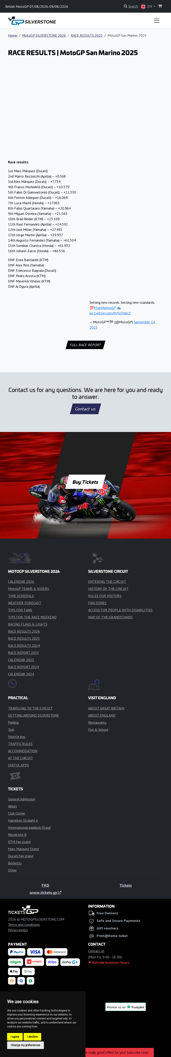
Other (12, 870)
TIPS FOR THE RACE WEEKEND (32, 617)
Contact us (85, 409)
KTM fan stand (19, 841)
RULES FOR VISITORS (104, 595)
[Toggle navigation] (157, 20)
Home (12, 35)
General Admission (21, 799)
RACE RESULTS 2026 (24, 631)
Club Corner (16, 813)
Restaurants (97, 722)
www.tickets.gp (45, 892)
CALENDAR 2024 (21, 674)
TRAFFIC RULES (20, 743)
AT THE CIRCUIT (20, 758)
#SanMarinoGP (105, 308)
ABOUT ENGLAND (102, 715)
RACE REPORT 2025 (23, 652)
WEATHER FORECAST (24, 603)
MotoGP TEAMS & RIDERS (28, 588)
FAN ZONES (97, 603)
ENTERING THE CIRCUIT (107, 581)
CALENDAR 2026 (21, 581)
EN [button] (147, 6)
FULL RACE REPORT (85, 345)
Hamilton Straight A (23, 820)
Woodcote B (17, 834)
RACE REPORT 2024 (23, 667)
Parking (13, 722)
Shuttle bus (16, 736)
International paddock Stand (29, 827)
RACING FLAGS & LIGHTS (27, 624)
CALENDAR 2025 (21, 659)
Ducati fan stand (20, 856)
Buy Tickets (85, 481)
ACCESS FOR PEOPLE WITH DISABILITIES (120, 610)
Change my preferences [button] (25, 1045)
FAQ (45, 885)
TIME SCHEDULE (21, 595)
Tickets (126, 885)
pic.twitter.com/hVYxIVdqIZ (110, 313)
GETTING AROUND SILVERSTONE (33, 715)
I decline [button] (32, 1036)
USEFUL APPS (18, 765)
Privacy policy (18, 930)
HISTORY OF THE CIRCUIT (108, 588)
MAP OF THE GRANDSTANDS (110, 617)
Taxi (11, 729)
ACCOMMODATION (22, 751)
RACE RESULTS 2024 (24, 645)
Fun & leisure (98, 729)
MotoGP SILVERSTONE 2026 (44, 35)
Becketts (15, 863)
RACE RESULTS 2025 (87, 35)
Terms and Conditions (24, 924)
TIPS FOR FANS (20, 610)
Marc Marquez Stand (23, 849)
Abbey (12, 806)
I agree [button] (15, 1036)
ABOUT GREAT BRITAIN (106, 708)
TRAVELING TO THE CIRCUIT (30, 708)
